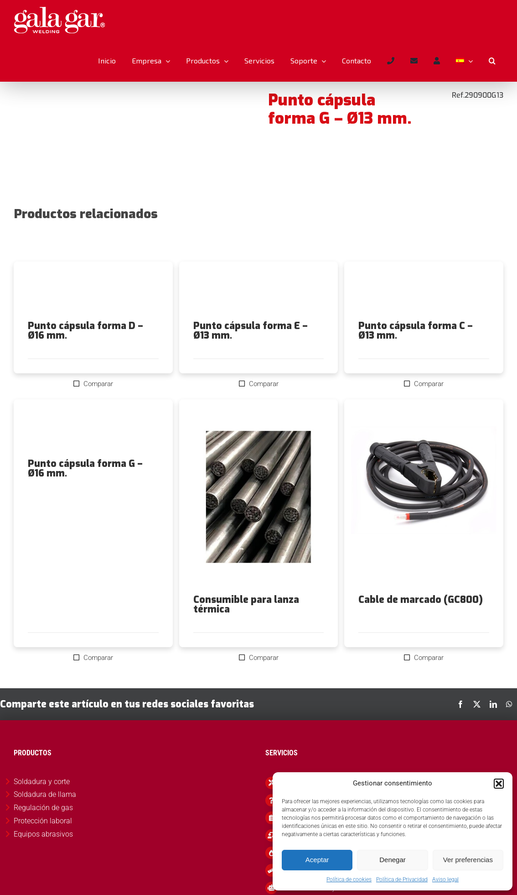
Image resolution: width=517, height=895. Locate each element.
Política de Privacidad (402, 879)
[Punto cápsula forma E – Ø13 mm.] (258, 291)
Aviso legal (445, 879)
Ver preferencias (468, 860)
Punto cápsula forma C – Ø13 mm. (415, 330)
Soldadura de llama (45, 794)
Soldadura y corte (42, 781)
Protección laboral (43, 820)
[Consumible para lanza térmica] (258, 497)
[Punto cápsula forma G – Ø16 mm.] (93, 429)
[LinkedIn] (493, 704)
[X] (477, 704)
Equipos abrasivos (43, 834)
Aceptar (317, 860)
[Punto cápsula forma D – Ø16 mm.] (93, 291)
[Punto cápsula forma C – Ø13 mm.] (423, 291)
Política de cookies (349, 879)
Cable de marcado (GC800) (420, 599)
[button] (498, 783)
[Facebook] (460, 704)
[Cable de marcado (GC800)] (423, 497)
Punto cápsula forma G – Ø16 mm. (85, 468)
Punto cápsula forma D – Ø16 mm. (85, 330)
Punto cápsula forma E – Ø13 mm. (250, 330)
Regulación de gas (43, 807)
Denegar (392, 860)
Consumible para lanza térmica (246, 604)
